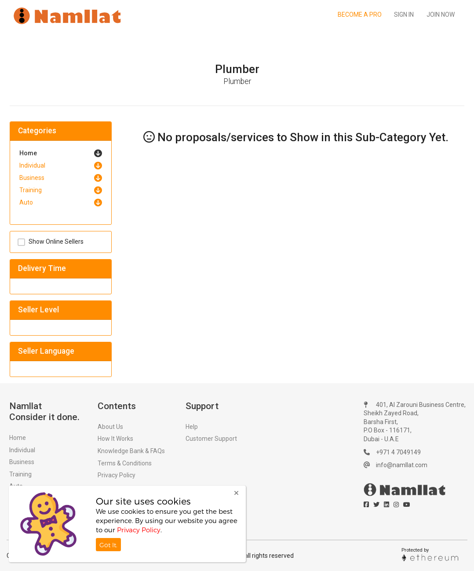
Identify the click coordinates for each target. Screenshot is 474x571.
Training (30, 190)
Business (31, 177)
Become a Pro (360, 14)
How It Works (115, 438)
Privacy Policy (116, 475)
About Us (110, 426)
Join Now (441, 14)
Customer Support (211, 438)
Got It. (108, 545)
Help (192, 426)
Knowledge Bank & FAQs (131, 450)
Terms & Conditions (125, 463)
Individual (32, 165)
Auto (26, 202)
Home (28, 153)
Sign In (404, 14)
